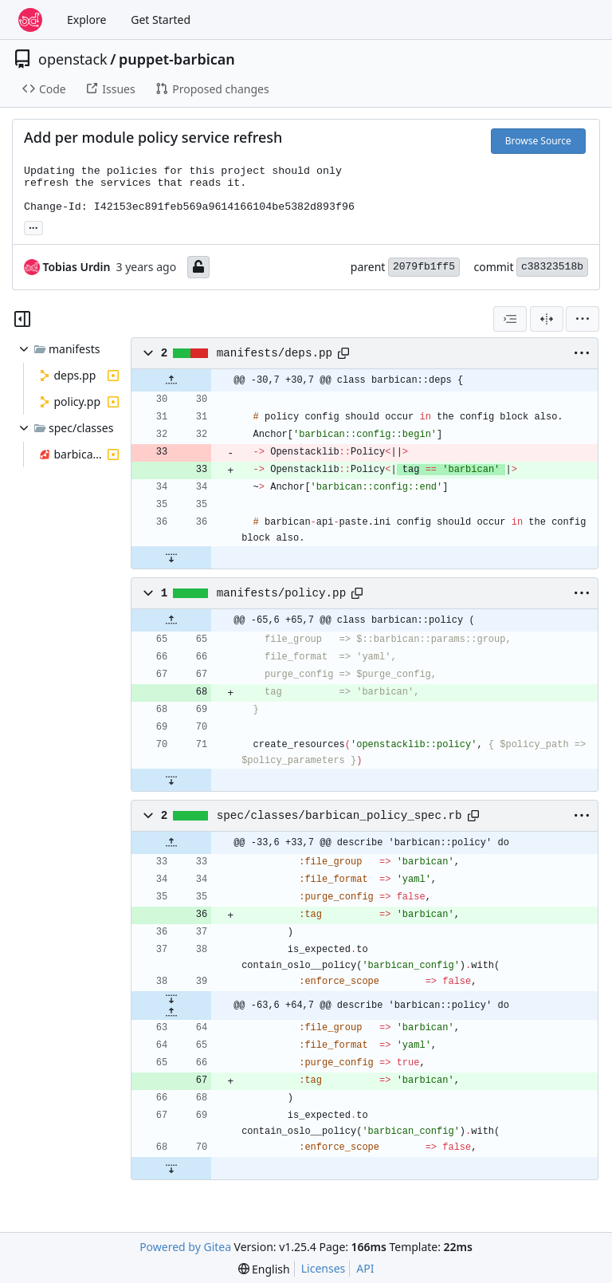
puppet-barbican (177, 59)
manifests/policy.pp (281, 593)
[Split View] (546, 319)
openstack (73, 59)
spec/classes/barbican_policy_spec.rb (339, 815)
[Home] (30, 20)
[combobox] (510, 319)
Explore (86, 19)
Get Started (160, 19)
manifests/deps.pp (274, 353)
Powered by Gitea (185, 1246)
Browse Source (538, 141)
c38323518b (552, 267)
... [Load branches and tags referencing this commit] (33, 226)
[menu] (582, 319)
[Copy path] (343, 353)
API (365, 1268)
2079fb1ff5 (424, 267)
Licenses (323, 1268)
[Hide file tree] (22, 319)
